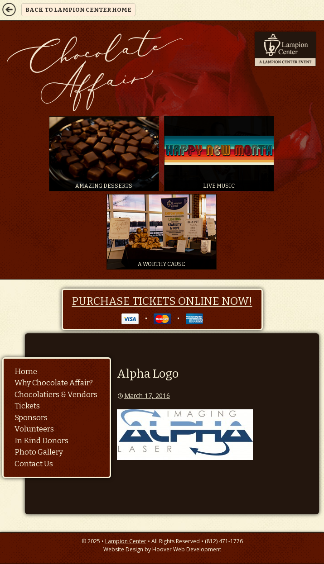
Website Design (123, 549)
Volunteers (34, 429)
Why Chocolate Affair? (54, 383)
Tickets (27, 406)
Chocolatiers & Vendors (56, 394)
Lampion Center (125, 541)
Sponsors (31, 417)
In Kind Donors (41, 441)
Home (26, 371)
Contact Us (34, 464)
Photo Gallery (39, 452)
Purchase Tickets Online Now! (162, 301)
